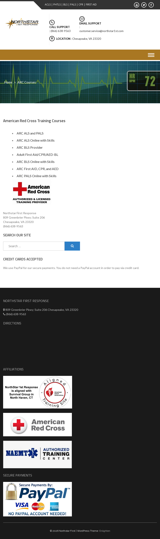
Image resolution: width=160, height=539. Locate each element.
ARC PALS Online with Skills (36, 176)
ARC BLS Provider (30, 147)
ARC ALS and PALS (30, 133)
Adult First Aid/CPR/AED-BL (37, 154)
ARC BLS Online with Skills (36, 162)
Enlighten (104, 530)
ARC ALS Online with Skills (36, 140)
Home (8, 82)
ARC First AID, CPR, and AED (38, 169)
